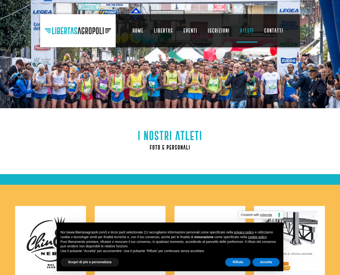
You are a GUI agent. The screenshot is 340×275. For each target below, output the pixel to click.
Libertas (163, 30)
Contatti (273, 30)
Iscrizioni (219, 30)
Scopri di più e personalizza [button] (89, 262)
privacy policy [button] (244, 232)
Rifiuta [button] (238, 262)
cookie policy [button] (257, 237)
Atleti (247, 30)
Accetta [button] (266, 262)
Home (138, 30)
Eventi (190, 30)
